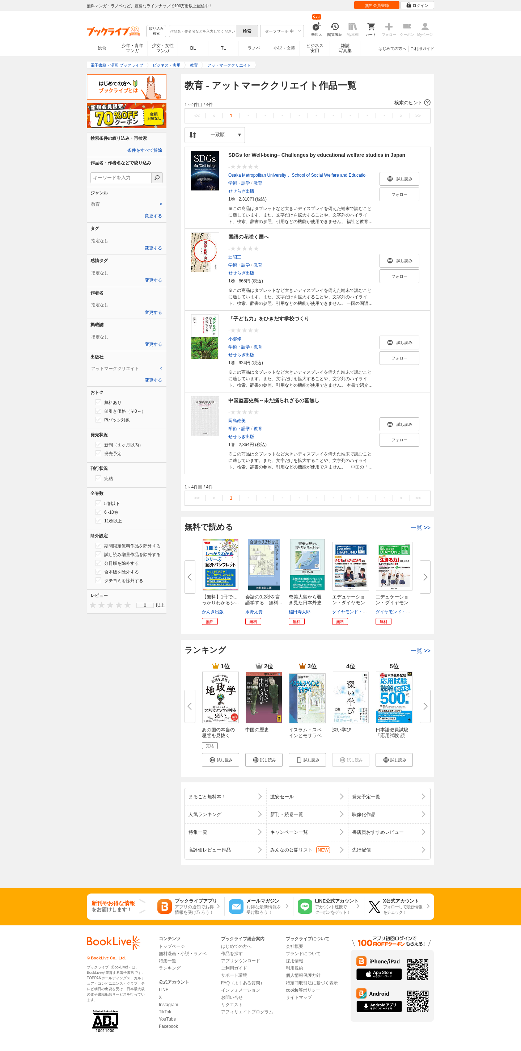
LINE (164, 989)
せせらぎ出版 (241, 191)
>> (418, 115)
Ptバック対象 (113, 419)
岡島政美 (237, 420)
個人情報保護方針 (303, 975)
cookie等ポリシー (303, 990)
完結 (104, 478)
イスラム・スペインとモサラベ (305, 732)
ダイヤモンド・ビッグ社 (356, 611)
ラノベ (253, 48)
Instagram (168, 1004)
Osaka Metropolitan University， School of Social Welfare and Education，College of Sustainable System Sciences (339, 175)
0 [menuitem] (145, 605)
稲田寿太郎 (299, 611)
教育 (258, 183)
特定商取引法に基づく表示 (312, 982)
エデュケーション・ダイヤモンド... (348, 602)
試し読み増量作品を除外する (128, 554)
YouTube (167, 1019)
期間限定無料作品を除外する (128, 545)
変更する (153, 215)
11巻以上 (109, 521)
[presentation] (91, 604)
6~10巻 (107, 512)
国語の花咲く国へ (248, 237)
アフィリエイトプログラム (247, 1011)
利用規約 (294, 968)
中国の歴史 (257, 729)
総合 (102, 48)
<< (197, 115)
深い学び (341, 729)
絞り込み (156, 31)
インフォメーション (240, 990)
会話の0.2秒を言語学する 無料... (263, 599)
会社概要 (294, 946)
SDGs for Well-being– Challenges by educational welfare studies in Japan (316, 155)
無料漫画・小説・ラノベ (183, 953)
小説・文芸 (284, 48)
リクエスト (232, 1004)
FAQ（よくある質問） (242, 982)
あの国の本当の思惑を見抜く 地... (218, 735)
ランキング (170, 968)
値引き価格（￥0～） (121, 411)
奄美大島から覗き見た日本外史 (305, 599)
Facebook (168, 1026)
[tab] (126, 204)
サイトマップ (299, 997)
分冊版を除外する (117, 563)
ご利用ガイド (422, 48)
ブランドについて (303, 953)
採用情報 (294, 960)
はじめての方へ (392, 48)
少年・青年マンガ (132, 48)
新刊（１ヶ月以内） (119, 444)
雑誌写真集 (345, 48)
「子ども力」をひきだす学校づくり (268, 318)
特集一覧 (167, 960)
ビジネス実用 (314, 48)
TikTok (165, 1011)
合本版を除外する (117, 572)
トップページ (172, 946)
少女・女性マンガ (163, 48)
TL (223, 48)
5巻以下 (108, 503)
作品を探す (232, 953)
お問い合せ (232, 997)
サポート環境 (234, 975)
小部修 (234, 338)
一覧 (421, 528)
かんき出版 (213, 611)
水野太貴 (254, 611)
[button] (308, 102)
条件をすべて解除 (144, 150)
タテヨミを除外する (119, 580)
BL (193, 48)
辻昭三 (234, 257)
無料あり (109, 402)
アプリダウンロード (240, 960)
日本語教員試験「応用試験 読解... (392, 735)
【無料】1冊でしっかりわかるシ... (220, 599)
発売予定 (109, 453)
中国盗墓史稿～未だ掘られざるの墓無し (273, 400)
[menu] (145, 605)
